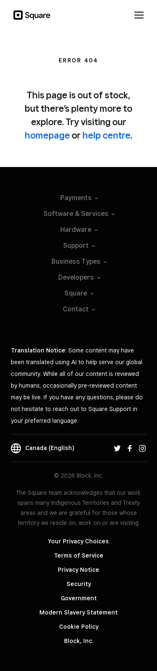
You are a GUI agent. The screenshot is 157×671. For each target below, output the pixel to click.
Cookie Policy (78, 626)
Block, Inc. (78, 641)
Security (79, 584)
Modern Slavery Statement (78, 612)
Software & (79, 214)
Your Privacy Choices (78, 541)
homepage (47, 135)
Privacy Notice (78, 569)
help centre (106, 135)
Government (79, 598)
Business (78, 261)
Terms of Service (78, 555)
